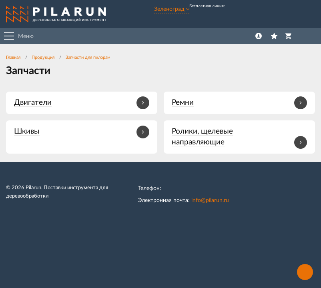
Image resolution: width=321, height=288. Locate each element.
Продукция (43, 57)
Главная (13, 57)
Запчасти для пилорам (88, 57)
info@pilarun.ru (210, 200)
